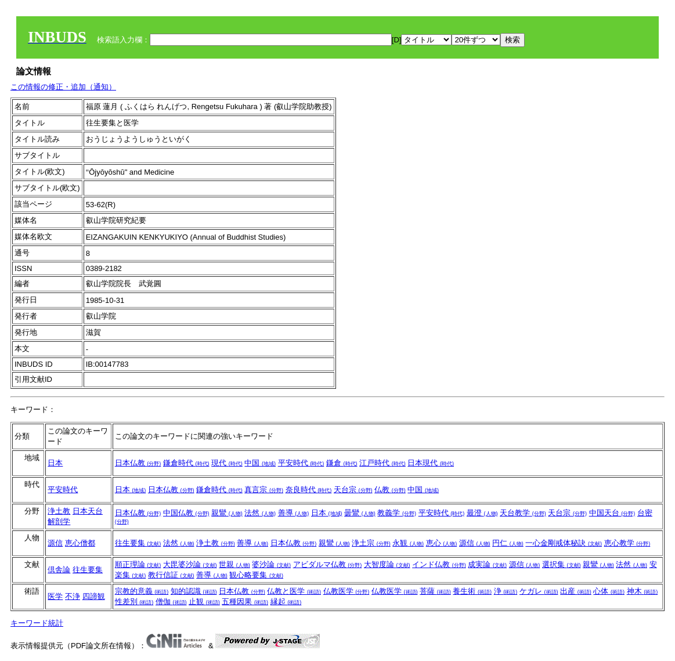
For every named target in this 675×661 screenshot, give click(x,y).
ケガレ (538, 591)
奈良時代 (309, 489)
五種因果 (245, 601)
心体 (609, 591)
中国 (260, 462)
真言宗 (263, 489)
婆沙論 (271, 564)
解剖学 (59, 521)
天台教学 (523, 512)
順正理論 (138, 564)
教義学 (396, 512)
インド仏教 (439, 564)
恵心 (441, 543)
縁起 (286, 601)
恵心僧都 (80, 543)
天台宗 (353, 489)
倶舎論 (59, 569)
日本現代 (430, 462)
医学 (55, 596)
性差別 (134, 601)
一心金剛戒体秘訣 (563, 543)
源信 (55, 543)
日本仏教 (138, 462)
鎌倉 (342, 462)
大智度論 (387, 564)
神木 (642, 591)
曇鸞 (360, 512)
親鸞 (227, 512)
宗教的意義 (142, 591)
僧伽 (171, 601)
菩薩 (435, 591)
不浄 (72, 596)
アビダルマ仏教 (327, 564)
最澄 (482, 512)
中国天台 (612, 512)
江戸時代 (382, 462)
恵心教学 (627, 543)
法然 (260, 512)
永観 (408, 543)
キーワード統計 (36, 623)
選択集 (561, 564)
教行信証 (171, 574)
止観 (204, 601)
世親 (234, 564)
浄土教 (59, 511)
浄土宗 (371, 543)
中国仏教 (186, 512)
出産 (575, 591)
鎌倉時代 (186, 462)
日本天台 (88, 511)
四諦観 (93, 596)
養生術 (472, 591)
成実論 (487, 564)
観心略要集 (256, 574)
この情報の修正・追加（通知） (63, 86)
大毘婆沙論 (190, 564)
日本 (55, 462)
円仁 (508, 543)
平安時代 (301, 462)
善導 (293, 512)
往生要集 (138, 543)
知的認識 (194, 591)
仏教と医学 (294, 591)
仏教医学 (346, 591)
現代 (227, 462)
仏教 (390, 489)
